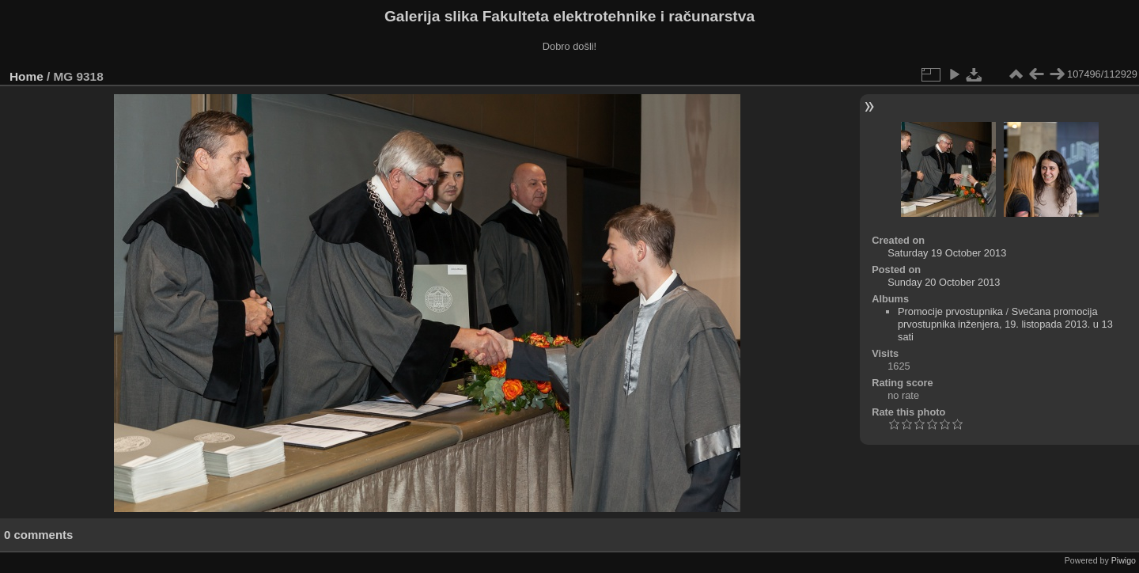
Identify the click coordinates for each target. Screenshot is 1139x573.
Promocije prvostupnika (950, 311)
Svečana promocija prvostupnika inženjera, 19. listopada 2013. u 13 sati (1005, 324)
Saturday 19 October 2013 (946, 253)
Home (26, 76)
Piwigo (1123, 560)
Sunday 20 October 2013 (943, 282)
